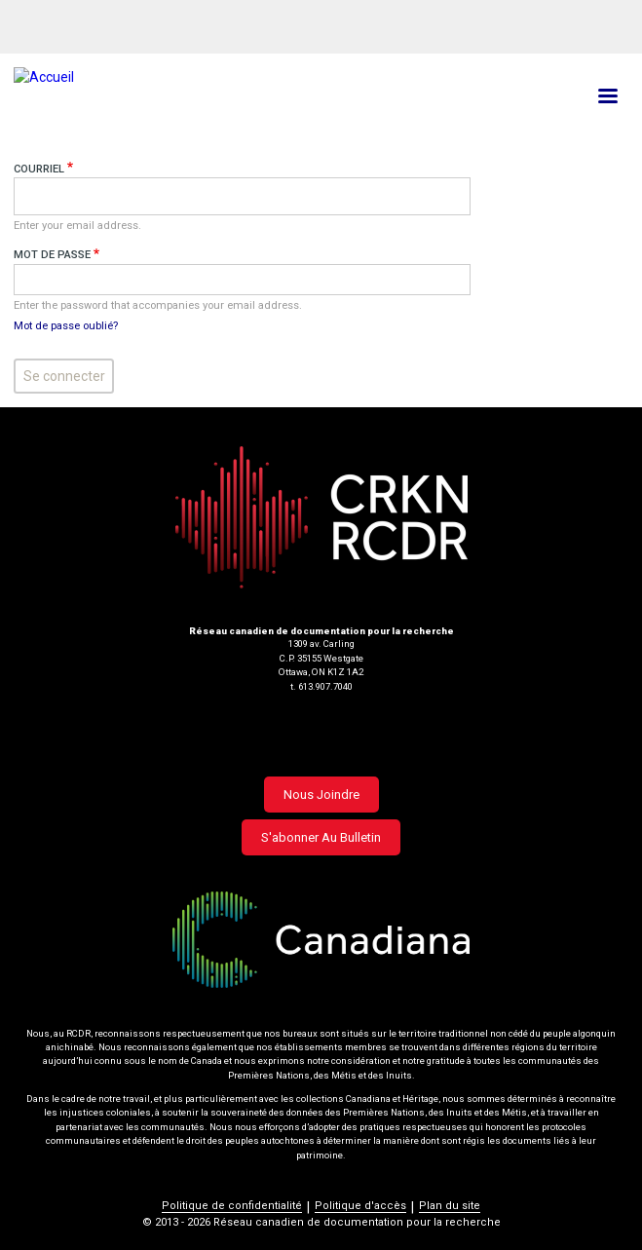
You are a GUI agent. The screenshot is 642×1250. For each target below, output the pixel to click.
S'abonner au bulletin (321, 837)
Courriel (39, 169)
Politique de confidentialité (232, 1205)
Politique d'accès (360, 1205)
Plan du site (449, 1205)
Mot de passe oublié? (66, 326)
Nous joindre (321, 794)
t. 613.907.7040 (321, 686)
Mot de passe (52, 254)
